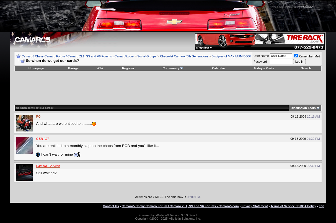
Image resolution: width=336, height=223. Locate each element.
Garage (73, 68)
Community (172, 68)
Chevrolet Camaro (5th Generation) (184, 56)
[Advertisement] (168, 87)
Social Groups (146, 56)
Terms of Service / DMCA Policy (293, 206)
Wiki (100, 68)
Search (306, 68)
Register (128, 68)
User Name (261, 55)
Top (321, 206)
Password (260, 61)
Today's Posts (264, 68)
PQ (38, 116)
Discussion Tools (303, 108)
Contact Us (111, 206)
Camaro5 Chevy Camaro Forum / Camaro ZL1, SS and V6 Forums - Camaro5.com (78, 56)
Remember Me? (307, 56)
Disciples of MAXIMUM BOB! (231, 56)
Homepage (36, 68)
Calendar (218, 68)
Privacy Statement (254, 206)
